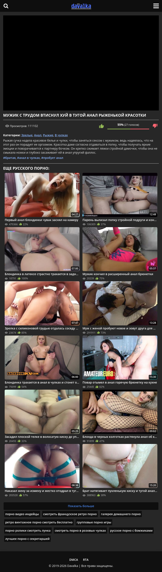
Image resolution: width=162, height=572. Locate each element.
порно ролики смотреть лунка (28, 530)
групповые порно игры (94, 522)
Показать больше (81, 506)
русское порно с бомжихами (131, 530)
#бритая (9, 158)
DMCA (73, 560)
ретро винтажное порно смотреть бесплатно (39, 522)
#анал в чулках (28, 158)
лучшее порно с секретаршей (27, 539)
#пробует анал (52, 158)
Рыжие (48, 135)
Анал (38, 135)
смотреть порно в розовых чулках (80, 530)
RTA (85, 560)
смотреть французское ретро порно (70, 514)
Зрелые (26, 135)
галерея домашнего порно (121, 514)
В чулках (61, 135)
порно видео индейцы (22, 514)
